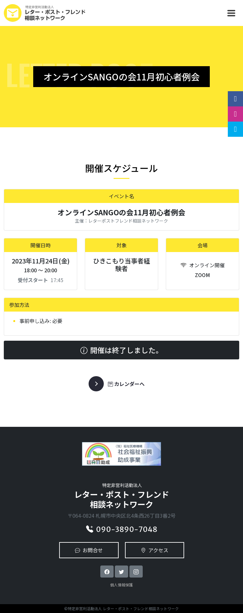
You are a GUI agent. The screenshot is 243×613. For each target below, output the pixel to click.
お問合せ (89, 550)
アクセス (154, 550)
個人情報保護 (121, 584)
